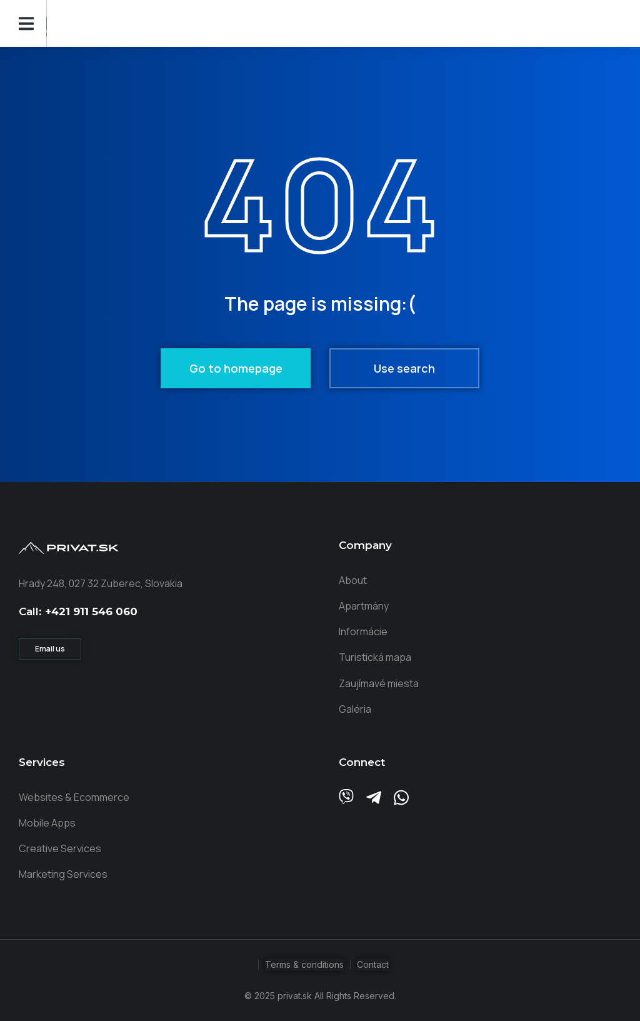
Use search (404, 368)
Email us (50, 648)
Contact (373, 964)
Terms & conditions (304, 964)
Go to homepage (235, 368)
